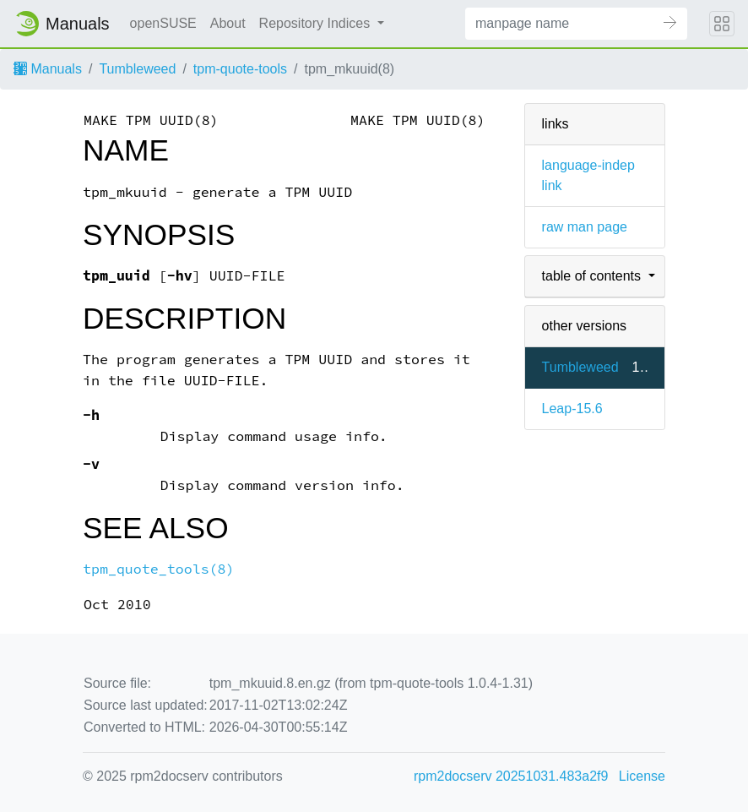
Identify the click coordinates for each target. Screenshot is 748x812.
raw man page (584, 227)
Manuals (48, 69)
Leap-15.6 (572, 408)
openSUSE (163, 23)
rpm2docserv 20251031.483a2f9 (511, 776)
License (642, 776)
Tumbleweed (137, 69)
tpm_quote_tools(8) (159, 569)
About (228, 23)
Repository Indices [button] (316, 23)
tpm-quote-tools (240, 69)
